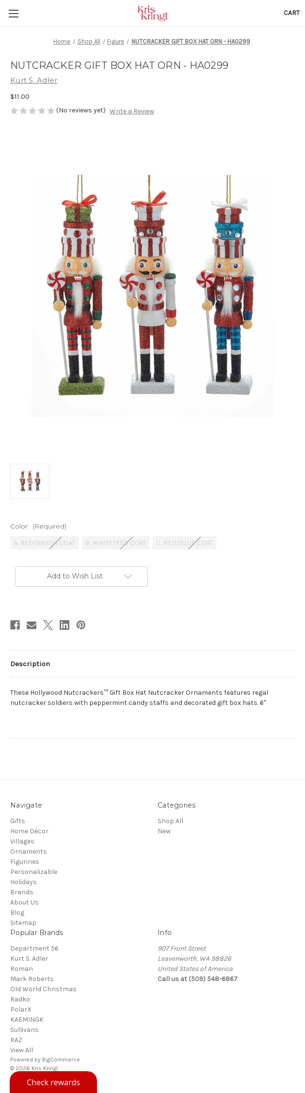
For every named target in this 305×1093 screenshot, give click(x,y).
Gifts (17, 821)
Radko (20, 999)
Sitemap (23, 923)
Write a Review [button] (132, 111)
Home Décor (29, 831)
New (164, 831)
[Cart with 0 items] (291, 13)
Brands (21, 892)
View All (21, 1050)
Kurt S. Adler (29, 958)
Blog (17, 912)
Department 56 (34, 948)
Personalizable (33, 872)
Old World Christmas (43, 989)
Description (30, 663)
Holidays (23, 882)
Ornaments (28, 851)
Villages (22, 841)
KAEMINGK (27, 1019)
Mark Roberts (32, 979)
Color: (38, 526)
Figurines (24, 862)
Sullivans (24, 1030)
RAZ (16, 1040)
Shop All (170, 821)
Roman (21, 969)
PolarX (21, 1009)
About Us (24, 902)
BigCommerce (61, 1059)
